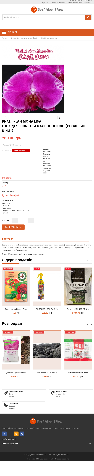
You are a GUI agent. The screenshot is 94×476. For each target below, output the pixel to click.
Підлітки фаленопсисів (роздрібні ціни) (25, 38)
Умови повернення (75, 3)
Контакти (88, 3)
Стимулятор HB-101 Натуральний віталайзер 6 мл (79, 388)
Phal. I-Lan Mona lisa (49, 38)
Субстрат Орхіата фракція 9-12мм (17, 388)
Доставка (7, 254)
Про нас (45, 3)
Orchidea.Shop (45, 470)
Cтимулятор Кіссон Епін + (16, 324)
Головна (5, 38)
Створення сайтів (62, 474)
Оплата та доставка (58, 3)
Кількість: (6, 236)
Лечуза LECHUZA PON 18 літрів (79, 324)
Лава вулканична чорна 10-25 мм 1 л (48, 388)
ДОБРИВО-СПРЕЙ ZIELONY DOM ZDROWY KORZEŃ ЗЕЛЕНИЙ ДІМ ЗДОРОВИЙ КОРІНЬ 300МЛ (48, 324)
